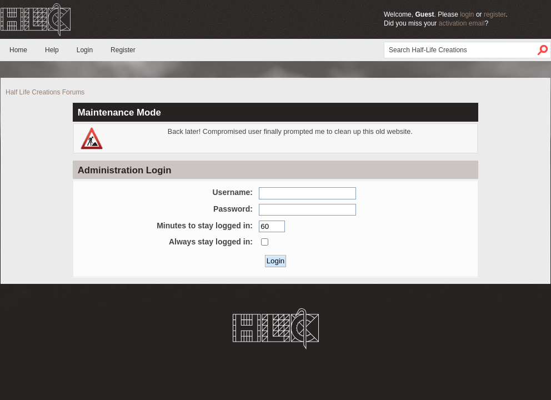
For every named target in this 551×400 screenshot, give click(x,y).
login (467, 14)
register (494, 14)
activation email (462, 23)
